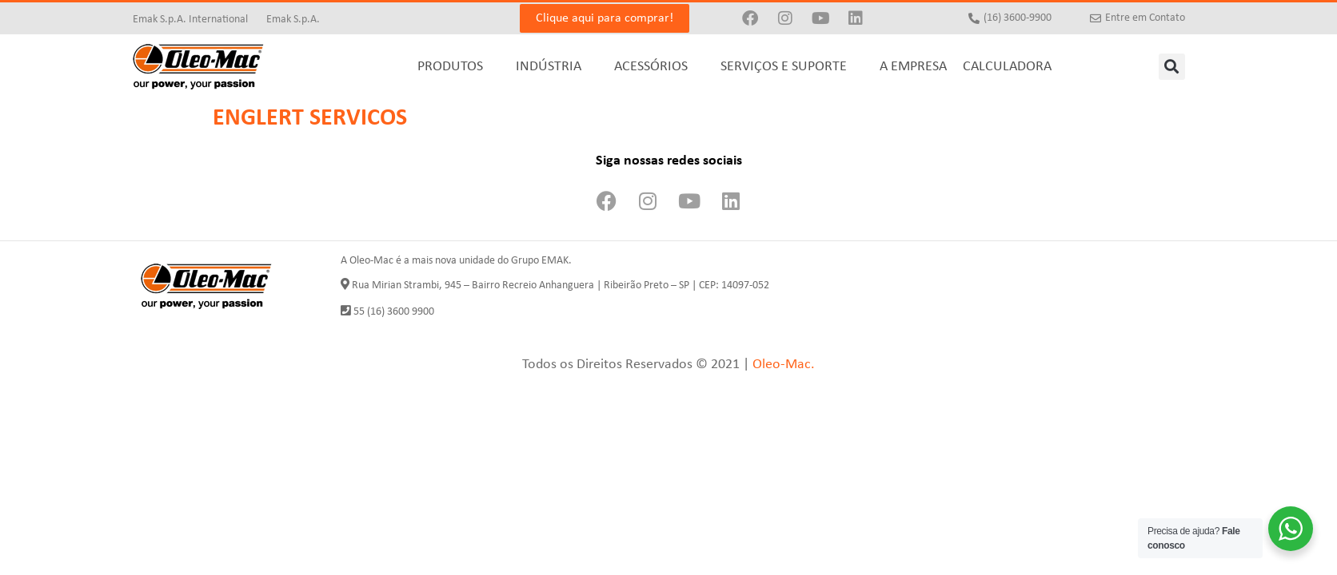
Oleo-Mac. (783, 364)
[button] (1172, 67)
